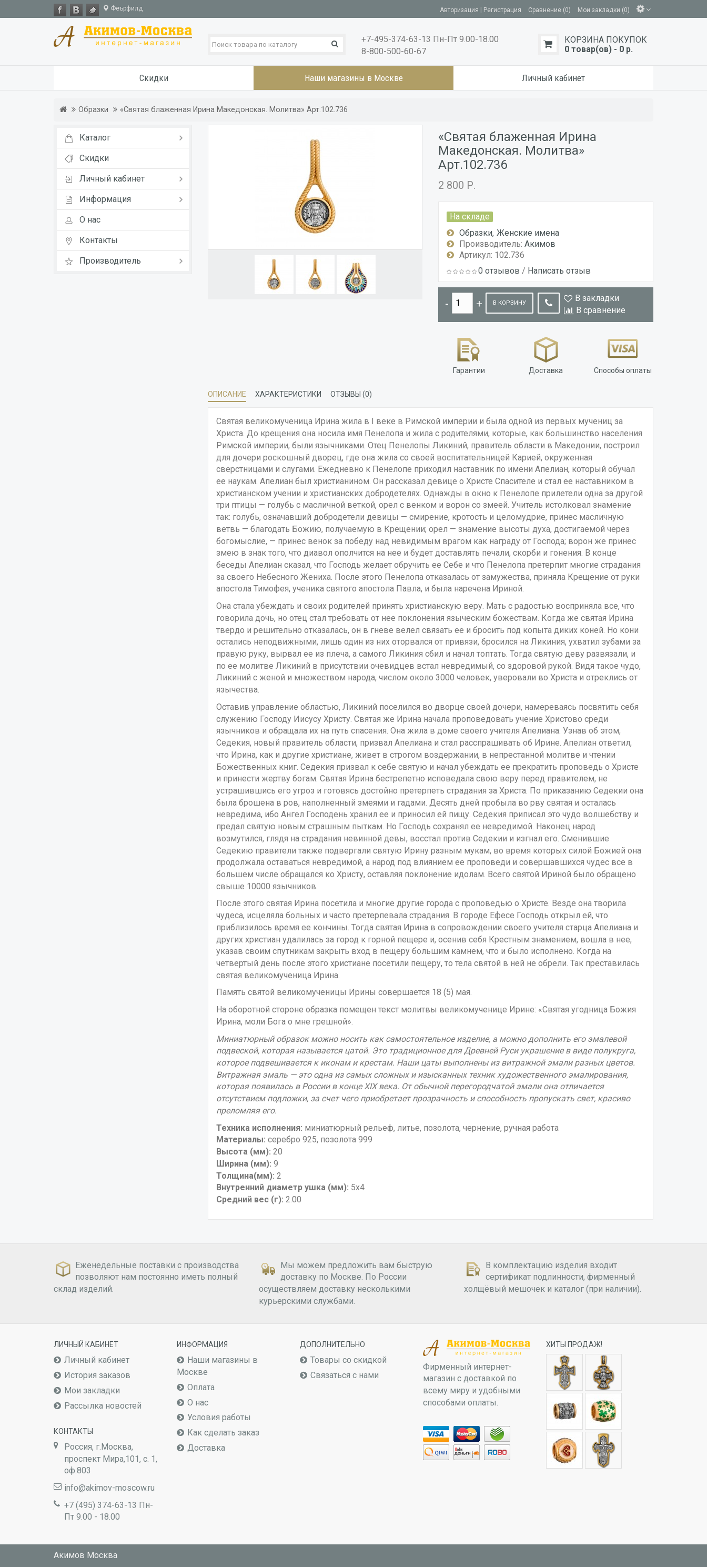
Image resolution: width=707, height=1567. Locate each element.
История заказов (97, 1375)
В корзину (509, 302)
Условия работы (219, 1417)
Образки (93, 109)
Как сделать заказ (223, 1433)
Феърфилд (123, 8)
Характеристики (288, 394)
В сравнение (600, 310)
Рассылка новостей (103, 1406)
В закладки (597, 298)
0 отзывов (499, 271)
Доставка (546, 354)
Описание (227, 394)
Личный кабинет (96, 1360)
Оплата (201, 1387)
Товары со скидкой (348, 1360)
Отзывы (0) (351, 394)
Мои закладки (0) (604, 9)
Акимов (540, 244)
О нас (197, 1403)
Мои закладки (92, 1390)
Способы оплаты (623, 354)
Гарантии (469, 354)
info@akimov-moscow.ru (109, 1488)
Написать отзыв (559, 271)
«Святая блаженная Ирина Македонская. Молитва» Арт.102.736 (234, 109)
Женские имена (528, 233)
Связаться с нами (344, 1375)
